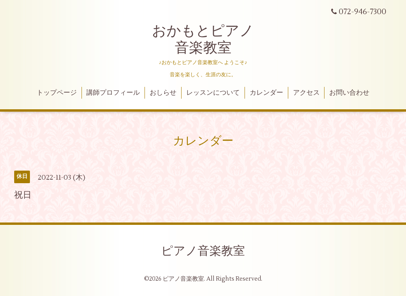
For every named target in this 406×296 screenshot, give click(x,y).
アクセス (306, 92)
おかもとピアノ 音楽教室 (203, 39)
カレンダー (266, 92)
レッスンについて (213, 92)
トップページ (57, 92)
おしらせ (163, 92)
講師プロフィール (113, 92)
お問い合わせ (349, 92)
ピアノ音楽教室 (203, 251)
